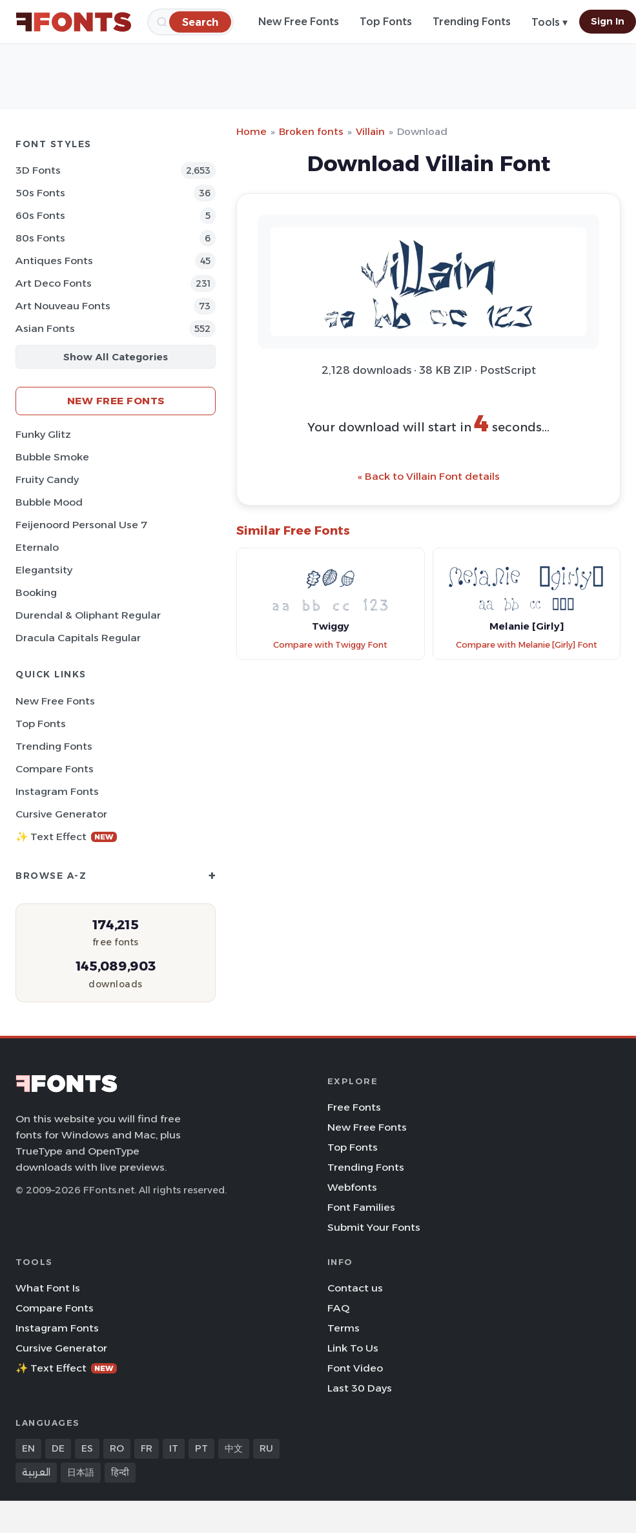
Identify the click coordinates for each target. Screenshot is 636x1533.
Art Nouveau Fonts (62, 306)
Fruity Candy (47, 479)
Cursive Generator (61, 814)
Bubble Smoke (52, 457)
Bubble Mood (49, 502)
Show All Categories (115, 357)
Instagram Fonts (57, 791)
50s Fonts (40, 193)
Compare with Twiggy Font (330, 645)
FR (146, 1448)
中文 (234, 1448)
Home (251, 131)
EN (28, 1448)
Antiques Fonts (54, 260)
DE (58, 1448)
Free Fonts (354, 1107)
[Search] (200, 21)
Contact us (355, 1288)
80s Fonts (40, 238)
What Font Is (47, 1288)
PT (201, 1448)
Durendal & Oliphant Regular (88, 615)
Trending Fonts (472, 21)
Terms (343, 1328)
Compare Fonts (54, 769)
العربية (36, 1472)
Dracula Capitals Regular (78, 638)
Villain (370, 131)
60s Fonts (40, 215)
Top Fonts (386, 21)
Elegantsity (43, 570)
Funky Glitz (43, 434)
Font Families (361, 1207)
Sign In (607, 21)
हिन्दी (120, 1472)
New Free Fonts (298, 21)
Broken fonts (311, 131)
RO (117, 1448)
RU (266, 1448)
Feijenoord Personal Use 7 (81, 525)
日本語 (80, 1472)
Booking (36, 592)
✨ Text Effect (66, 836)
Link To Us (352, 1348)
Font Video (355, 1368)
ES (87, 1448)
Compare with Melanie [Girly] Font (526, 645)
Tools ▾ (549, 22)
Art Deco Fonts (53, 283)
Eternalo (37, 547)
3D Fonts (38, 170)
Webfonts (352, 1187)
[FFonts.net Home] (73, 22)
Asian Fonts (45, 328)
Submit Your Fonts (373, 1227)
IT (173, 1448)
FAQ (338, 1308)
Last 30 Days (359, 1388)
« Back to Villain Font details (429, 476)
